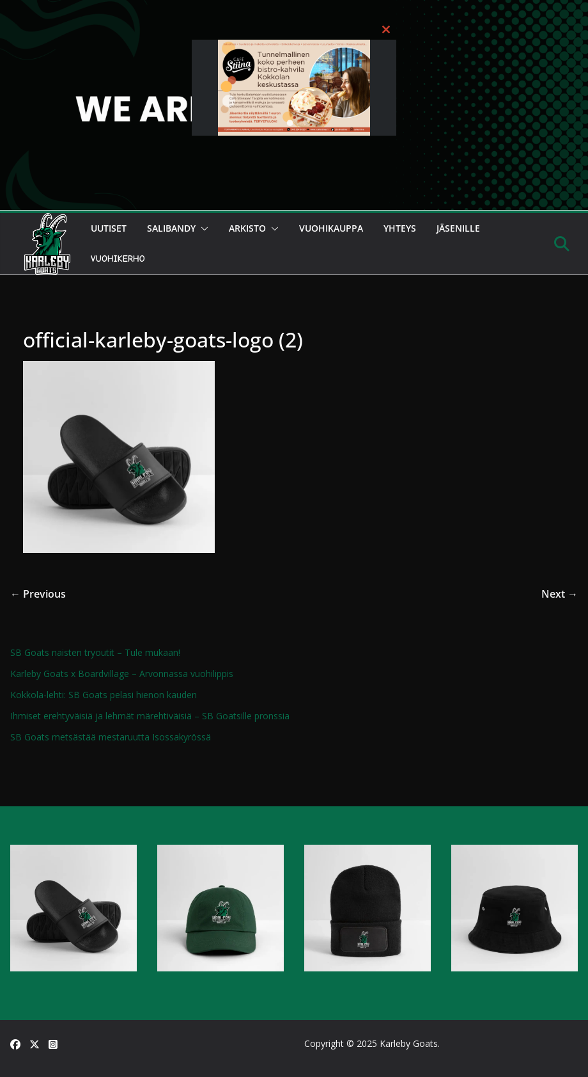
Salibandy (171, 228)
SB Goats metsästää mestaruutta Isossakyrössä (110, 737)
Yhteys (399, 228)
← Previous (38, 594)
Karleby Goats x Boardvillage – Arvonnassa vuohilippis (121, 673)
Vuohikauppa (331, 228)
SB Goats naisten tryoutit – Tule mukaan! (95, 652)
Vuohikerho (118, 258)
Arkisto (247, 228)
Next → (559, 594)
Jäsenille (458, 228)
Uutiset (109, 228)
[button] (202, 228)
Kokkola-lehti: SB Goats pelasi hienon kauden (103, 695)
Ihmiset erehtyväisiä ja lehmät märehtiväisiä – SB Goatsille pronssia (150, 716)
